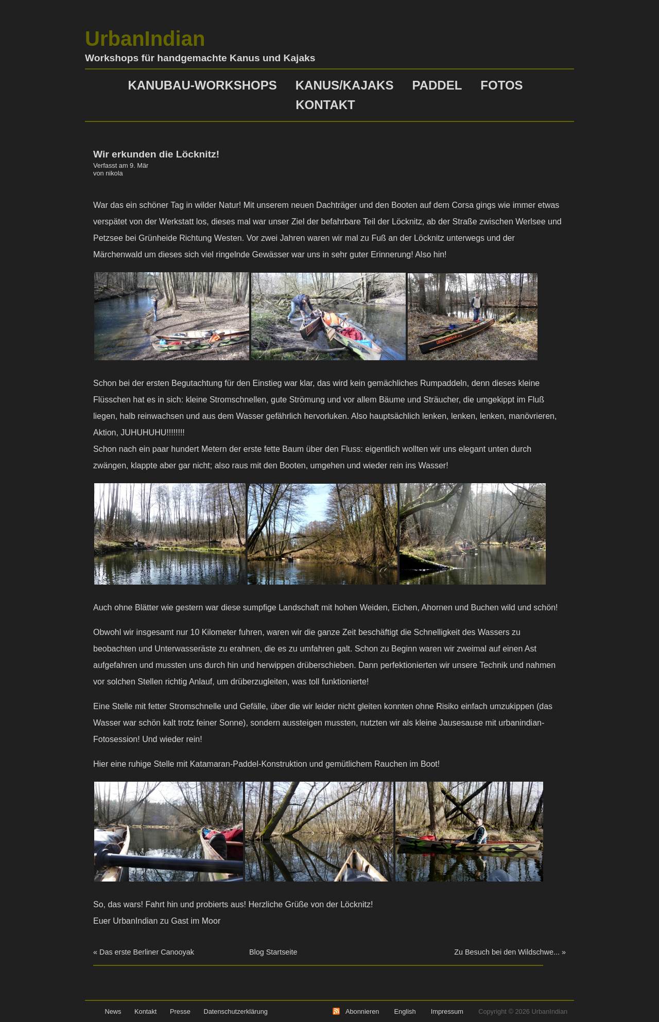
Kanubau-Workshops (202, 85)
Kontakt (325, 105)
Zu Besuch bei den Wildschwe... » (510, 952)
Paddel (437, 85)
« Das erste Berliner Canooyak (143, 952)
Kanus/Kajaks (345, 85)
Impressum (447, 1011)
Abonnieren (362, 1011)
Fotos (501, 85)
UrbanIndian (145, 38)
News (113, 1011)
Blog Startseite (273, 952)
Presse (180, 1011)
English (405, 1011)
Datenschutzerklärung (235, 1011)
